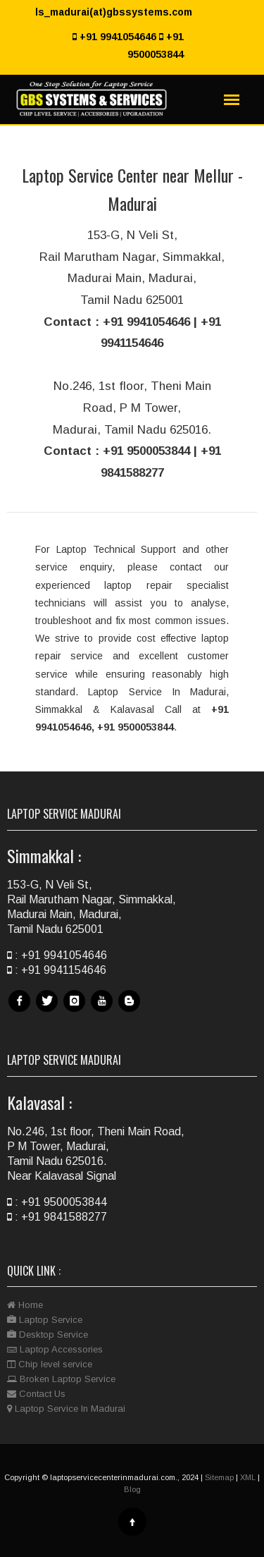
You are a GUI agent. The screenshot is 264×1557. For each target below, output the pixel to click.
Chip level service (49, 1364)
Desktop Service (47, 1334)
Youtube (103, 1011)
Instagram (76, 1011)
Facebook (21, 1011)
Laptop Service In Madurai (66, 1408)
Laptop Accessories (55, 1349)
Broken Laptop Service (61, 1379)
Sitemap (219, 1477)
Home (25, 1305)
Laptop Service (44, 1319)
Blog (131, 1011)
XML (248, 1477)
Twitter (48, 1011)
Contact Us (36, 1393)
